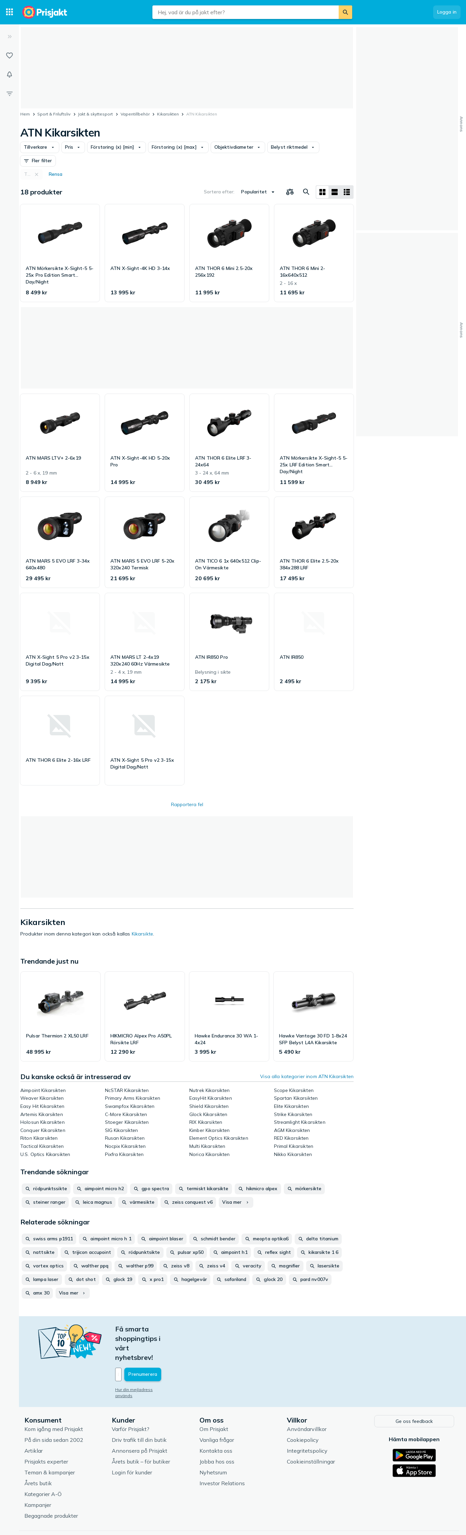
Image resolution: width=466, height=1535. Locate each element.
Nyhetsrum (213, 1442)
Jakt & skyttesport (95, 114)
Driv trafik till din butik (139, 1410)
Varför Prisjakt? (130, 1399)
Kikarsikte (142, 934)
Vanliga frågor (216, 1410)
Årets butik (38, 1453)
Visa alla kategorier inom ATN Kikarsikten (307, 1076)
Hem (25, 114)
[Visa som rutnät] (322, 192)
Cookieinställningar (311, 1432)
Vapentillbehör (135, 114)
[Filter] (9, 93)
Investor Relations (222, 1453)
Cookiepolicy (303, 1410)
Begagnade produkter (51, 1486)
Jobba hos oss (216, 1432)
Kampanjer (37, 1475)
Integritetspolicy (307, 1421)
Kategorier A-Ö (43, 1464)
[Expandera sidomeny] (9, 36)
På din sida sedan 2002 (53, 1410)
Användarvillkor (306, 1399)
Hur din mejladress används (143, 1361)
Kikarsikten (168, 114)
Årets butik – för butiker (141, 1432)
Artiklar (33, 1421)
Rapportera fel (187, 804)
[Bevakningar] (9, 74)
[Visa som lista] (335, 192)
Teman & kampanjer (49, 1442)
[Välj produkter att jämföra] (290, 192)
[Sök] (345, 12)
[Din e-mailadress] (159, 1346)
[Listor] (9, 55)
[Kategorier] (9, 12)
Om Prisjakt (213, 1399)
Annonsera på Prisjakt (139, 1421)
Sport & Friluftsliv (53, 114)
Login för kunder (132, 1442)
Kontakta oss (215, 1421)
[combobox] (245, 12)
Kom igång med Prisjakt (53, 1399)
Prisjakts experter (46, 1432)
